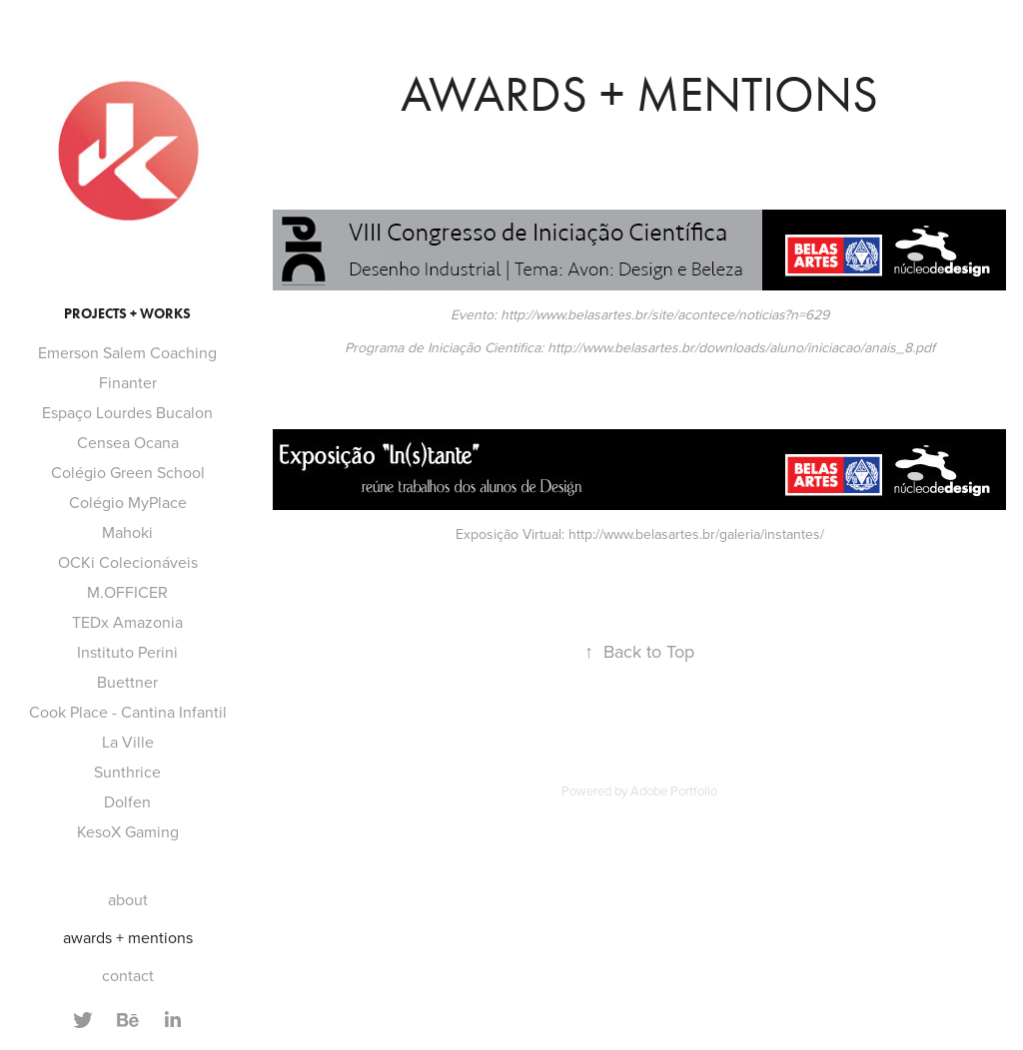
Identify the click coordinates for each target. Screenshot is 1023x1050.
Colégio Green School (128, 472)
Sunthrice (127, 772)
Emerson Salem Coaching (127, 352)
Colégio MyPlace (128, 502)
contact (128, 975)
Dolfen (127, 801)
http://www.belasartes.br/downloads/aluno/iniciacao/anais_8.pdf (741, 347)
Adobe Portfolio (673, 790)
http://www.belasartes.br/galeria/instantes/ (696, 534)
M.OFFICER (127, 592)
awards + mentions (128, 937)
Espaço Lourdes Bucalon (127, 412)
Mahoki (127, 532)
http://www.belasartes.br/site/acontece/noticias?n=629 (665, 314)
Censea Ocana (128, 442)
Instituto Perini (127, 652)
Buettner (127, 682)
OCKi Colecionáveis (128, 562)
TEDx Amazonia (127, 622)
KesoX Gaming (128, 831)
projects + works (127, 313)
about (128, 899)
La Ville (128, 742)
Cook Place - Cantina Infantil (128, 712)
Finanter (128, 382)
